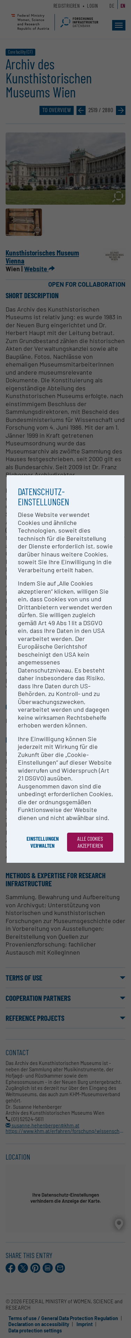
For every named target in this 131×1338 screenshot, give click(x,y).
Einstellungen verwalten (43, 842)
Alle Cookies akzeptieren (90, 842)
